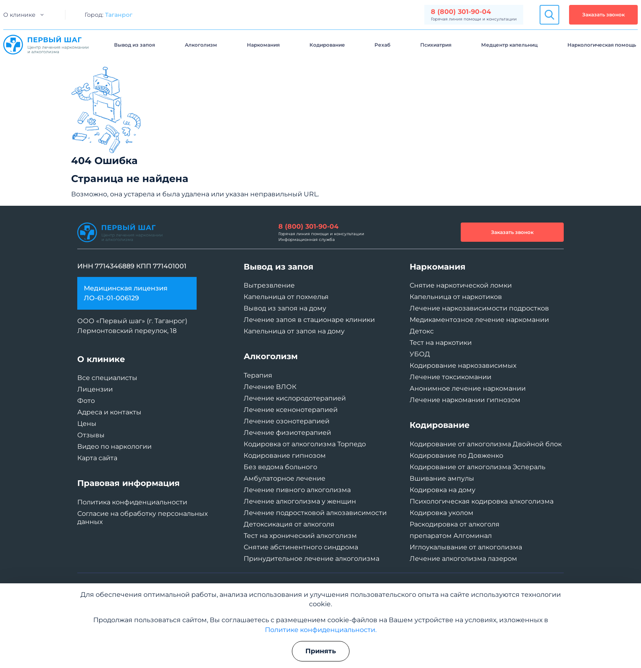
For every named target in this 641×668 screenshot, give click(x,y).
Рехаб (382, 45)
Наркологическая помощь (601, 45)
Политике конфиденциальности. (321, 630)
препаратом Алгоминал (451, 536)
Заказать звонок (603, 14)
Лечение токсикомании (450, 377)
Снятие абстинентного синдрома (301, 547)
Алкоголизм (201, 45)
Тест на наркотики (441, 342)
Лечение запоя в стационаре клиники (309, 320)
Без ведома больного (280, 467)
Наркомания (263, 45)
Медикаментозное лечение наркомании (479, 320)
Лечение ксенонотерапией (291, 410)
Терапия (258, 375)
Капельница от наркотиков (456, 297)
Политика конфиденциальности (132, 502)
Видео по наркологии (114, 446)
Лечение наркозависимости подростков (479, 308)
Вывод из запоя (134, 45)
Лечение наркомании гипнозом (465, 400)
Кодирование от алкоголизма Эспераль (477, 467)
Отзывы (91, 435)
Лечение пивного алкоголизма (297, 490)
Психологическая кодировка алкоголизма (482, 501)
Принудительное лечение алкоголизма (311, 558)
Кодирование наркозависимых (463, 365)
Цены (86, 423)
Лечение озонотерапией (286, 421)
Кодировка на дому (442, 490)
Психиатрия (435, 45)
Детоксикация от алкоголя (289, 524)
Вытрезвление (269, 285)
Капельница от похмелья (286, 297)
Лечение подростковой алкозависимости (315, 513)
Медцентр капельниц (509, 45)
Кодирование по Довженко (456, 455)
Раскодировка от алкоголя (455, 524)
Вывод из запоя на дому (285, 308)
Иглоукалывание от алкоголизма (466, 547)
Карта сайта (97, 458)
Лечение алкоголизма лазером (463, 558)
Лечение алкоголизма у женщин (300, 501)
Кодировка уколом (441, 513)
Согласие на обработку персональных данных (142, 518)
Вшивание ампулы (442, 478)
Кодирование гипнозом (285, 455)
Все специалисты (107, 378)
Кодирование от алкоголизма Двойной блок (486, 444)
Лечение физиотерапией (287, 432)
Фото (86, 401)
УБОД (420, 354)
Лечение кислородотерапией (295, 398)
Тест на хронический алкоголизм (300, 536)
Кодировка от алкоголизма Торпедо (305, 444)
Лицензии (95, 389)
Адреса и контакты (109, 412)
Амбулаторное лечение (284, 478)
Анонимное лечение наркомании (468, 388)
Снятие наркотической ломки (461, 285)
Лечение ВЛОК (270, 387)
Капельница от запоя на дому (294, 331)
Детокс (422, 331)
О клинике (19, 14)
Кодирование (327, 45)
